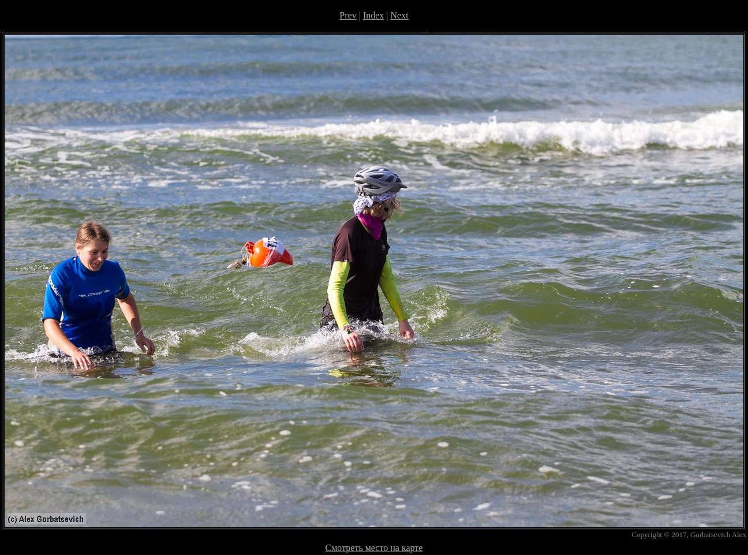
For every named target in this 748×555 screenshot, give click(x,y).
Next (400, 15)
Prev (347, 15)
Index (373, 15)
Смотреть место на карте (374, 548)
